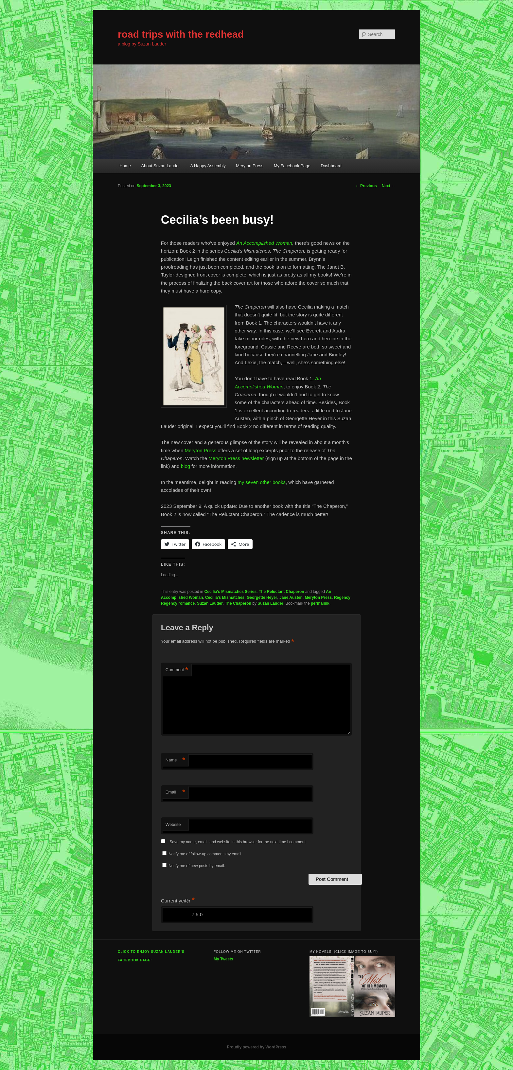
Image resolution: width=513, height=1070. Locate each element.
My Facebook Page (292, 165)
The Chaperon (238, 603)
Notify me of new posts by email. (196, 866)
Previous (366, 186)
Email (175, 792)
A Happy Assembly (207, 165)
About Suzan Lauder (160, 165)
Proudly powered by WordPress (256, 1047)
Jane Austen (291, 597)
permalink (320, 603)
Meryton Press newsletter (236, 458)
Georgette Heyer (262, 597)
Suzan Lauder (210, 603)
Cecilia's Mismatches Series (230, 591)
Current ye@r (178, 900)
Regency (342, 597)
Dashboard (331, 165)
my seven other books (262, 482)
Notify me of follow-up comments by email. (205, 854)
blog (186, 466)
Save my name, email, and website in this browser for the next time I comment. (238, 842)
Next (388, 186)
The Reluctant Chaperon (281, 591)
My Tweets (223, 959)
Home (125, 165)
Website (173, 824)
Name (175, 760)
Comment (177, 670)
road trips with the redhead (181, 34)
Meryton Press (249, 165)
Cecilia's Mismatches (224, 597)
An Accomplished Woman (264, 243)
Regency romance (178, 603)
